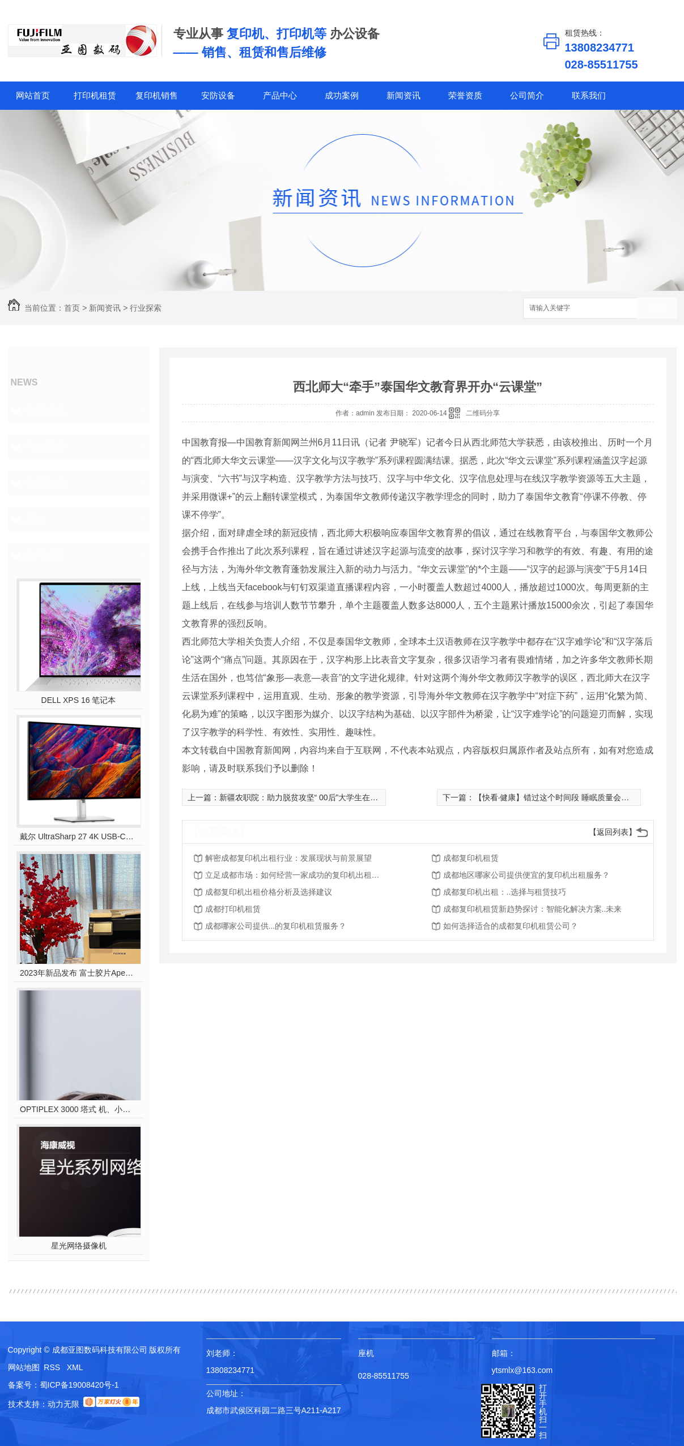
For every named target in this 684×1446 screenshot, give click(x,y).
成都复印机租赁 (471, 858)
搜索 (657, 309)
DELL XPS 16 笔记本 (78, 700)
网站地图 (24, 1367)
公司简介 (527, 95)
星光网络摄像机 (79, 1245)
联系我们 (589, 95)
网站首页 (33, 95)
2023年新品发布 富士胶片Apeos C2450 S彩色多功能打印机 (78, 972)
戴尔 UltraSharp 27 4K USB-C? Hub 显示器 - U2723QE (78, 836)
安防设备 (218, 95)
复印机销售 (156, 95)
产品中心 (280, 95)
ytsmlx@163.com (522, 1370)
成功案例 (342, 95)
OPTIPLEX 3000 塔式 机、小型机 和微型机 (78, 1109)
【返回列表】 (612, 831)
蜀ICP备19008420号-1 (79, 1384)
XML (75, 1367)
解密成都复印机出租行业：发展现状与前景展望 (288, 858)
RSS (53, 1367)
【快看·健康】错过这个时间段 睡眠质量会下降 (556, 797)
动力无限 (63, 1404)
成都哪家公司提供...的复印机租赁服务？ (276, 925)
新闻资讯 (403, 95)
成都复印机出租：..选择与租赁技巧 (505, 891)
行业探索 (146, 307)
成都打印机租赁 (233, 908)
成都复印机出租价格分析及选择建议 (268, 891)
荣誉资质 (465, 95)
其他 (35, 519)
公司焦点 (45, 410)
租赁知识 (45, 482)
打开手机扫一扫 (543, 1411)
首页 (72, 307)
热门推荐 (45, 555)
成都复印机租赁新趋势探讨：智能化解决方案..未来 (532, 908)
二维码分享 (483, 413)
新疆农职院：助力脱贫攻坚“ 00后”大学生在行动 (302, 797)
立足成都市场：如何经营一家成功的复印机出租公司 (295, 874)
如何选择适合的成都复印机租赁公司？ (510, 925)
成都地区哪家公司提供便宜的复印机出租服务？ (526, 874)
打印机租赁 (95, 95)
